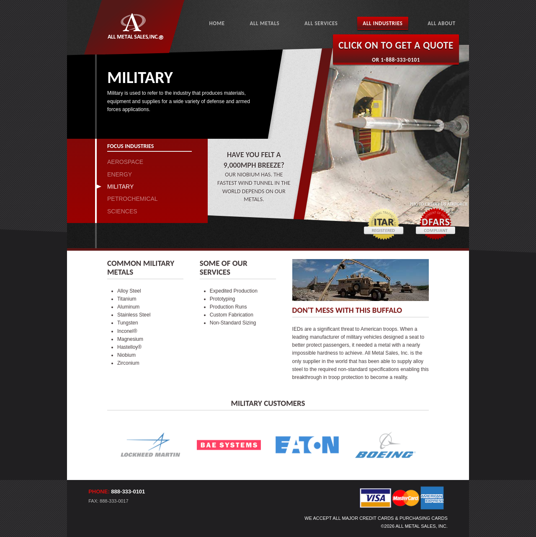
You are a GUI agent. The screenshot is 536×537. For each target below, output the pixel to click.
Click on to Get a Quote (396, 45)
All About (442, 23)
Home (216, 23)
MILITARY (120, 186)
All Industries (382, 23)
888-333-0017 (114, 500)
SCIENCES (122, 211)
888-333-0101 (128, 491)
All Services (321, 23)
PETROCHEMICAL (132, 198)
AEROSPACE (125, 161)
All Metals (264, 23)
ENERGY (119, 174)
